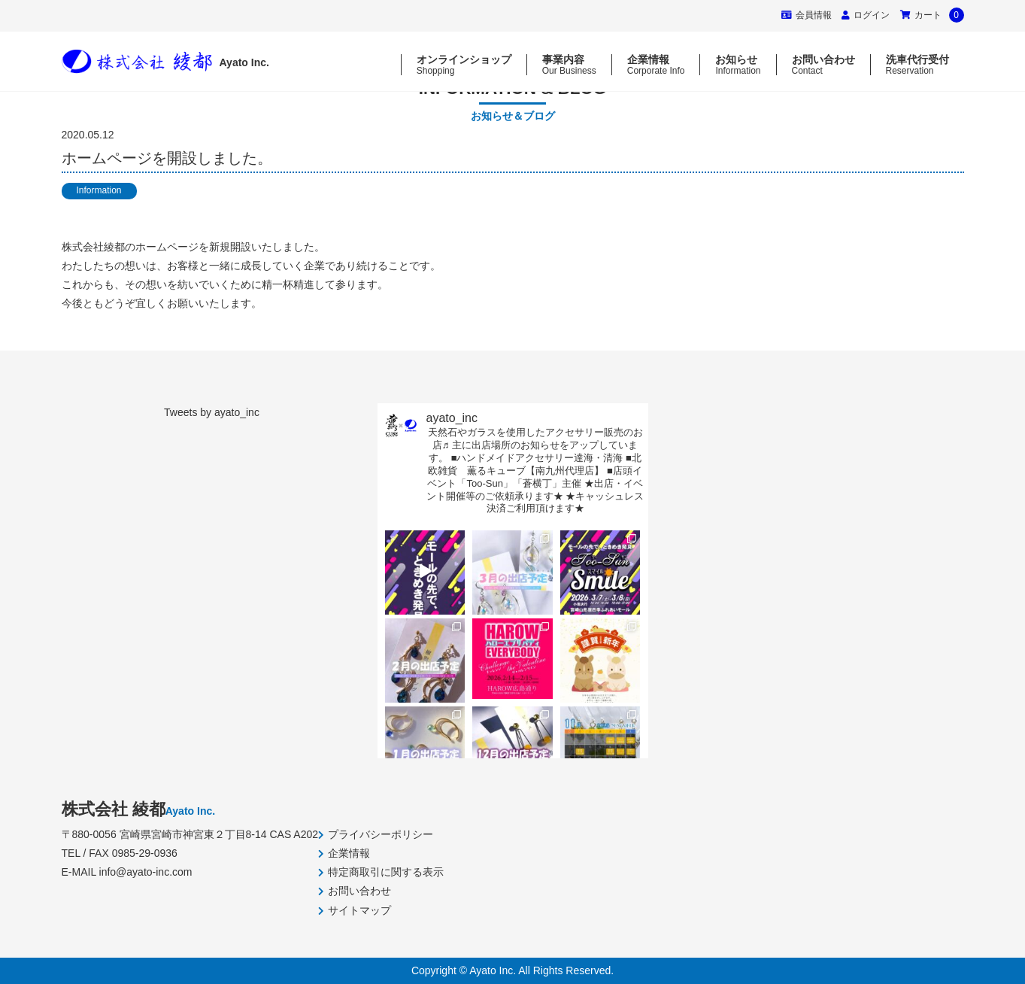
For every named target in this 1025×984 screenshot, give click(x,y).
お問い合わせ (823, 64)
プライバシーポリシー (380, 834)
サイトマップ (359, 910)
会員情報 (806, 15)
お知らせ (737, 64)
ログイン (872, 15)
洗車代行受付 (917, 64)
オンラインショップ (464, 64)
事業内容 (569, 64)
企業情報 (656, 64)
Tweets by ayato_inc (211, 412)
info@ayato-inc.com (146, 872)
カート (932, 15)
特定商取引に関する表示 (386, 872)
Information (99, 190)
